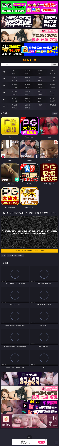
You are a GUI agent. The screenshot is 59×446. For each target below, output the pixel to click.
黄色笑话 (40, 101)
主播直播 (40, 80)
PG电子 (15, 70)
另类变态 (52, 87)
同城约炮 (14, 105)
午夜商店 (27, 105)
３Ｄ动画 (52, 77)
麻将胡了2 (14, 73)
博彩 (4, 72)
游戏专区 (52, 70)
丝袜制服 (27, 80)
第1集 (3, 255)
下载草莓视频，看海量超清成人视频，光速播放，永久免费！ (35, 251)
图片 (4, 92)
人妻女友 (40, 98)
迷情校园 (14, 101)
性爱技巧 (52, 101)
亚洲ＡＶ (14, 77)
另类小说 (27, 101)
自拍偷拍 (27, 77)
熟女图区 (40, 94)
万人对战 (40, 70)
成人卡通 (40, 84)
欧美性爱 (52, 84)
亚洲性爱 (14, 84)
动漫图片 (52, 91)
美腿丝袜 (14, 94)
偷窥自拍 (14, 91)
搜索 (54, 64)
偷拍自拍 (27, 84)
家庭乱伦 (27, 98)
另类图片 (52, 94)
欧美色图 (40, 91)
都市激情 (14, 98)
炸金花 (27, 73)
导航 (4, 106)
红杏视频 (14, 108)
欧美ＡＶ (40, 77)
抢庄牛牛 (52, 73)
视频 (4, 79)
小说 (4, 99)
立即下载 (41, 442)
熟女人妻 (14, 80)
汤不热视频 (53, 105)
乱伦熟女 (40, 87)
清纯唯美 (27, 94)
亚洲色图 (27, 91)
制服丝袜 (14, 87)
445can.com (29, 60)
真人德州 (27, 70)
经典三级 (27, 87)
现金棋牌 (40, 73)
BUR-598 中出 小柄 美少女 (15, 255)
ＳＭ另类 (52, 80)
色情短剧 (27, 108)
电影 (4, 86)
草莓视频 (40, 105)
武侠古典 (52, 98)
